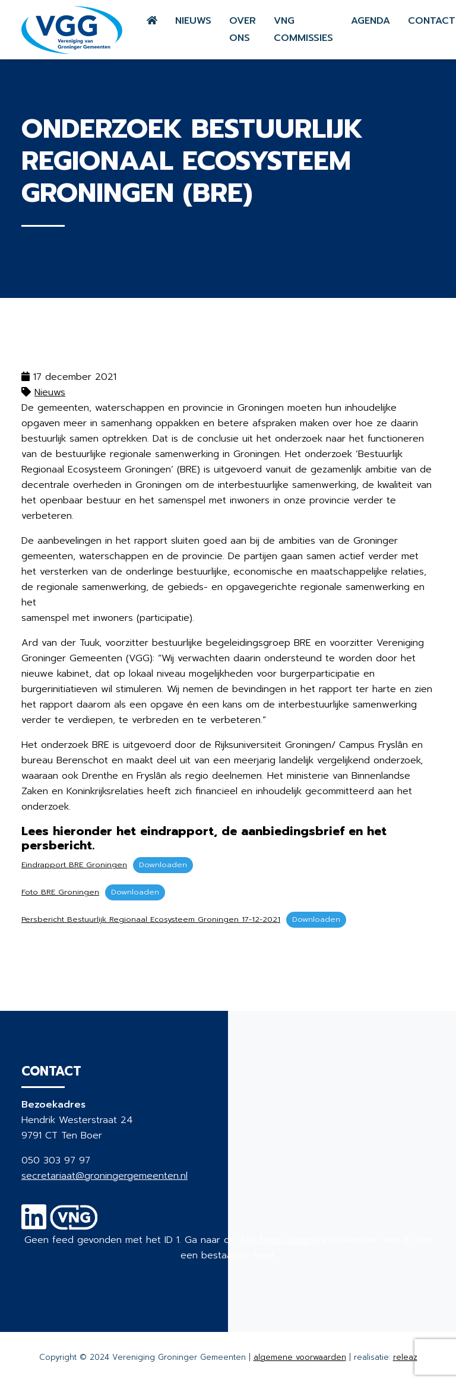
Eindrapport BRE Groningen (74, 864)
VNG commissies (303, 29)
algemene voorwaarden (300, 1357)
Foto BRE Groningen (60, 891)
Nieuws (193, 21)
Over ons (242, 29)
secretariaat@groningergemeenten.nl (104, 1176)
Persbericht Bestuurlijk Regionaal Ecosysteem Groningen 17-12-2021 (150, 919)
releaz (405, 1357)
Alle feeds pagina (279, 1240)
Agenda (370, 21)
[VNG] (74, 1224)
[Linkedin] (33, 1224)
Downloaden (163, 864)
